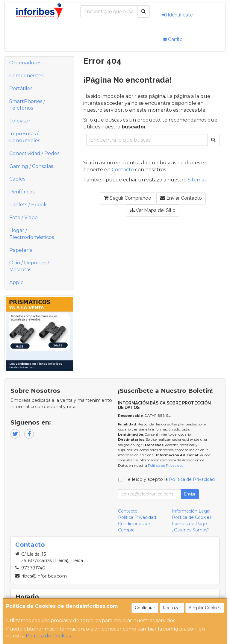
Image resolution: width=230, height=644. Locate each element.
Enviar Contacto (181, 198)
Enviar (190, 494)
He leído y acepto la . (170, 479)
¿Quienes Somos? (191, 530)
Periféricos (21, 192)
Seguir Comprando (127, 198)
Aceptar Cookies (205, 607)
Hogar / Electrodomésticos (31, 234)
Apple (16, 282)
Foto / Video (23, 217)
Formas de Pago (189, 523)
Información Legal (191, 511)
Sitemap (198, 180)
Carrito (172, 39)
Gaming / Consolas (31, 166)
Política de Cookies (48, 636)
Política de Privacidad (166, 465)
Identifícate (177, 15)
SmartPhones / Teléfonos (27, 105)
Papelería (21, 250)
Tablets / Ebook (28, 204)
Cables (17, 179)
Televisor (20, 121)
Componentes (26, 75)
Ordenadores (25, 63)
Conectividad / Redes (34, 153)
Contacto (123, 169)
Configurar (145, 607)
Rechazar (172, 607)
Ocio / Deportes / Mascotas (29, 266)
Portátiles (20, 88)
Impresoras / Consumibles (24, 137)
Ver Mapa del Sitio (152, 210)
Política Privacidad (137, 517)
